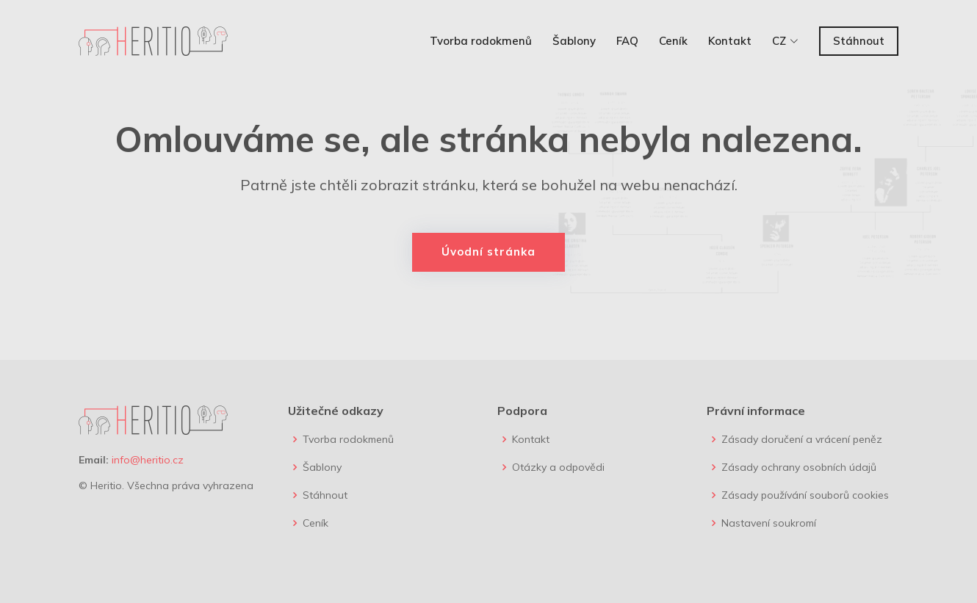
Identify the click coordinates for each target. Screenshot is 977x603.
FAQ (627, 41)
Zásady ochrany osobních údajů (798, 467)
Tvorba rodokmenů (481, 41)
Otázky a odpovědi (558, 467)
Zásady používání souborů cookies (805, 495)
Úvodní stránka (488, 252)
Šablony (574, 41)
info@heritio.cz (148, 459)
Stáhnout (858, 41)
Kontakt (729, 41)
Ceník (673, 41)
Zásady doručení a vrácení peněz (801, 439)
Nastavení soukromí (768, 523)
